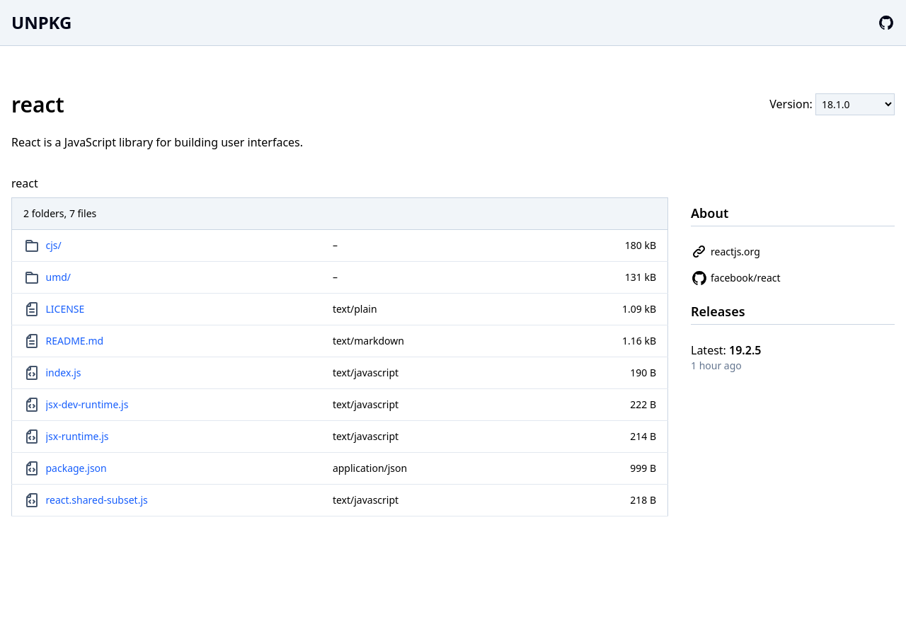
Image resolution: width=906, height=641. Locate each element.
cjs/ (54, 245)
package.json (76, 468)
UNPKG (41, 22)
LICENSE (65, 309)
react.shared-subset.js (97, 500)
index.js (63, 372)
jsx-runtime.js (77, 436)
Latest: (726, 350)
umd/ (58, 277)
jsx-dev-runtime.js (87, 404)
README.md (75, 340)
